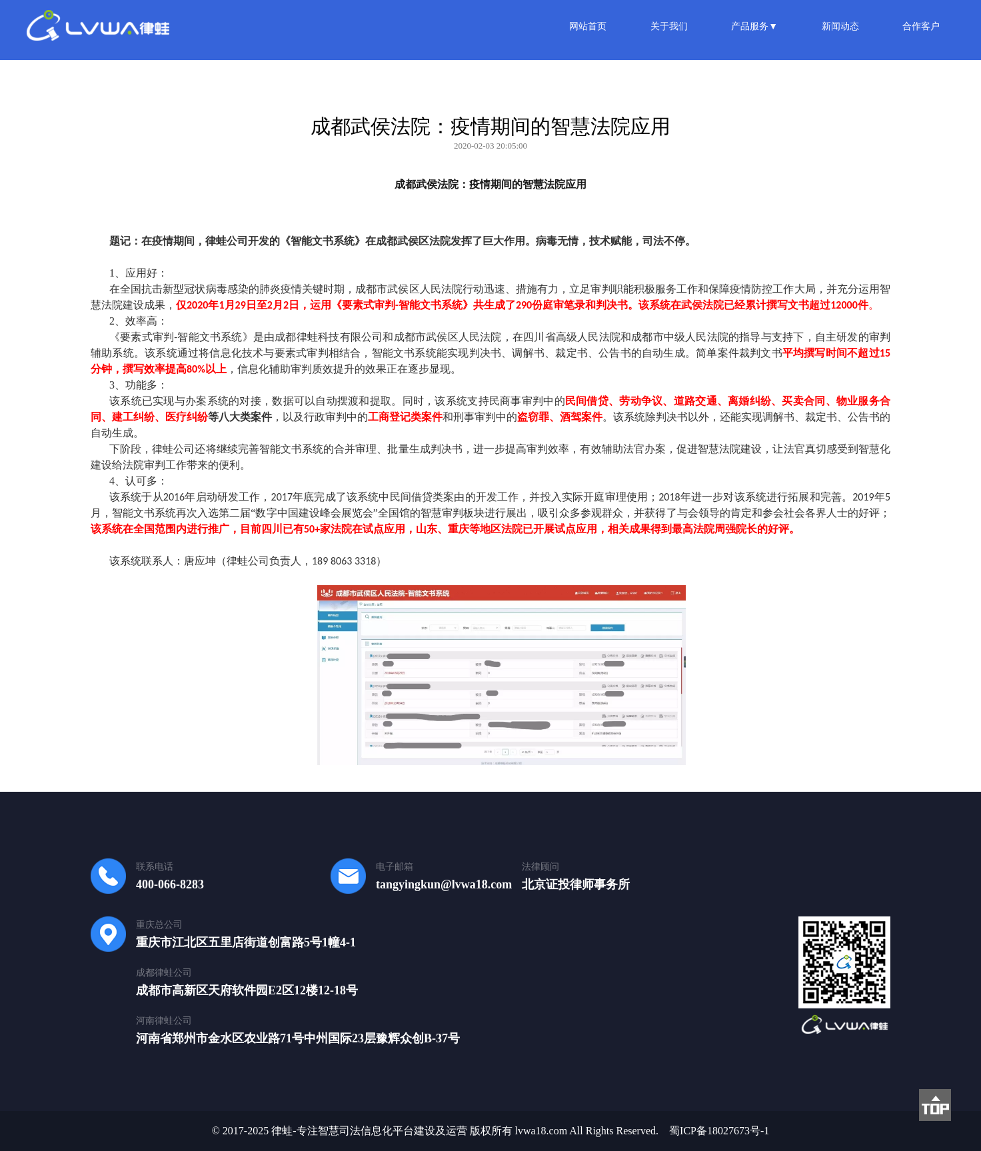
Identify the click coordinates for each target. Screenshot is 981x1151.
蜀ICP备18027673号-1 (719, 1130)
